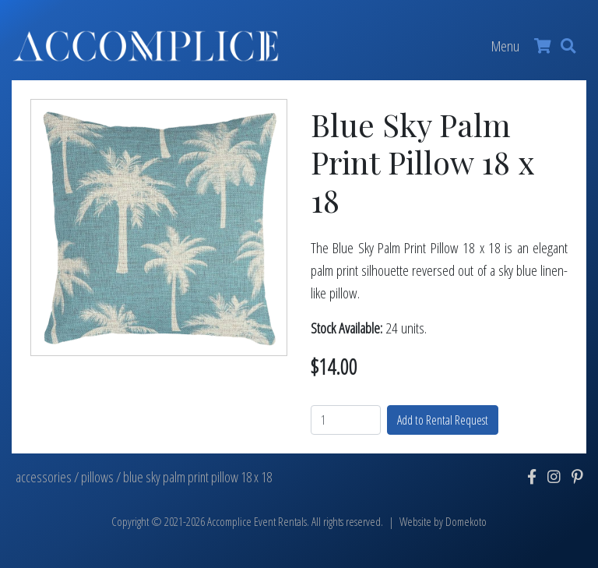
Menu (505, 45)
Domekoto (466, 521)
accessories (44, 476)
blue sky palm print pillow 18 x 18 (197, 476)
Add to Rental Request (442, 420)
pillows (97, 476)
